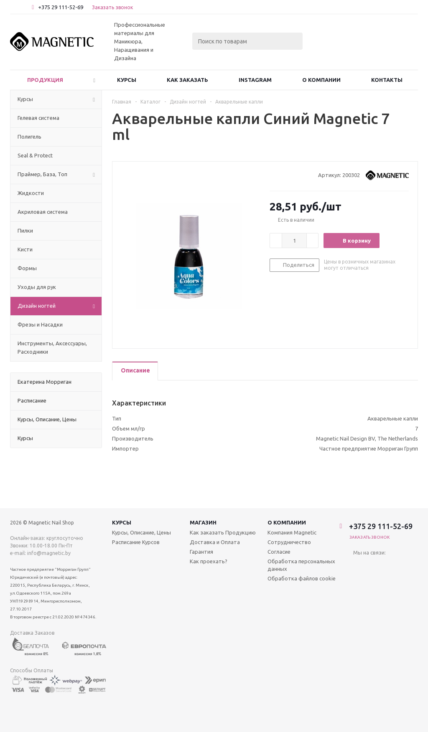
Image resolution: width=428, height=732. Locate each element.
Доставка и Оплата (215, 542)
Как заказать (187, 80)
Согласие (279, 552)
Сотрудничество (289, 542)
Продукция (45, 80)
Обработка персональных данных (301, 565)
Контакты (387, 80)
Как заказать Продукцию (223, 532)
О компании (287, 522)
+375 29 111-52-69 (60, 7)
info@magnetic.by (49, 553)
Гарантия (201, 552)
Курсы (126, 80)
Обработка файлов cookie (302, 578)
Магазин (203, 522)
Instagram (255, 80)
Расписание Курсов (136, 542)
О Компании (321, 80)
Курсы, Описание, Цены (141, 532)
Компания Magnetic (292, 532)
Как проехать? (208, 561)
